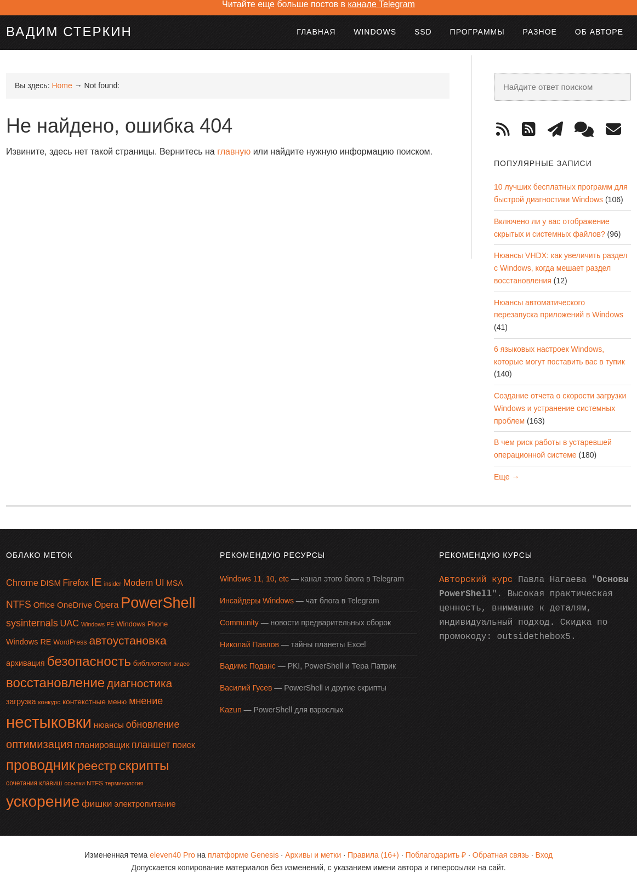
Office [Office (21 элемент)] (44, 592)
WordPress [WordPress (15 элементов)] (70, 630)
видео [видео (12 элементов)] (181, 651)
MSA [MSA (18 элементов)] (174, 571)
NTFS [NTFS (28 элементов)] (18, 592)
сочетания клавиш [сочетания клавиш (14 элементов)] (34, 771)
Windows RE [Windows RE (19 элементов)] (28, 629)
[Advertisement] (205, 182)
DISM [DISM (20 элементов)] (51, 571)
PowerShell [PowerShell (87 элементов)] (158, 591)
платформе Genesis (243, 842)
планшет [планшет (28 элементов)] (151, 732)
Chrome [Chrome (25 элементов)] (22, 571)
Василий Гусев (246, 675)
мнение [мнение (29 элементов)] (146, 688)
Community (239, 610)
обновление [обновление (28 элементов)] (152, 712)
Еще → (506, 464)
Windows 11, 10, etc (254, 566)
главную (234, 139)
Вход (544, 842)
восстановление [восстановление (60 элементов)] (55, 670)
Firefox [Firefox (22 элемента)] (76, 570)
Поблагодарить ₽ (435, 842)
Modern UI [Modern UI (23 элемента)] (143, 570)
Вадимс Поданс (248, 653)
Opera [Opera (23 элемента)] (106, 592)
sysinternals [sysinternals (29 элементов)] (32, 611)
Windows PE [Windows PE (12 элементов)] (97, 612)
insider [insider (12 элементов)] (112, 571)
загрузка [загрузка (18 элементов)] (21, 689)
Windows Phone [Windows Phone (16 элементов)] (142, 612)
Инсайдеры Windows (257, 588)
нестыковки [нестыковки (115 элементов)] (49, 710)
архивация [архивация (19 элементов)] (25, 651)
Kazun (231, 697)
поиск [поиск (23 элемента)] (183, 733)
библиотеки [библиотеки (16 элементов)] (152, 651)
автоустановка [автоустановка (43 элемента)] (127, 628)
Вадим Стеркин (69, 19)
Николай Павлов (249, 632)
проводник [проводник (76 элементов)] (40, 753)
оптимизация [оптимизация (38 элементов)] (39, 732)
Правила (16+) (373, 842)
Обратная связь (501, 842)
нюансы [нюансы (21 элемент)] (109, 712)
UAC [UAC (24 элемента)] (69, 611)
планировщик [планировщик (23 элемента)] (102, 733)
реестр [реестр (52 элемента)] (97, 753)
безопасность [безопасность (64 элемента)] (89, 649)
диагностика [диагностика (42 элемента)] (139, 671)
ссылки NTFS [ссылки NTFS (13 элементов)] (83, 771)
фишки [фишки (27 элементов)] (97, 791)
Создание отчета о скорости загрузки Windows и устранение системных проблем (560, 396)
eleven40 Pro (172, 842)
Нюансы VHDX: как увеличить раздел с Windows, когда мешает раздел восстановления (560, 256)
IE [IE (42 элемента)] (96, 569)
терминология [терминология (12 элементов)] (124, 771)
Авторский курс (476, 568)
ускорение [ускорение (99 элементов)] (42, 789)
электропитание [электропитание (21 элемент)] (145, 791)
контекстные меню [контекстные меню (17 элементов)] (94, 690)
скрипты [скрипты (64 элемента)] (144, 753)
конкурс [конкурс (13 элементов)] (49, 690)
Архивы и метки (313, 842)
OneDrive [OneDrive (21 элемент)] (74, 592)
